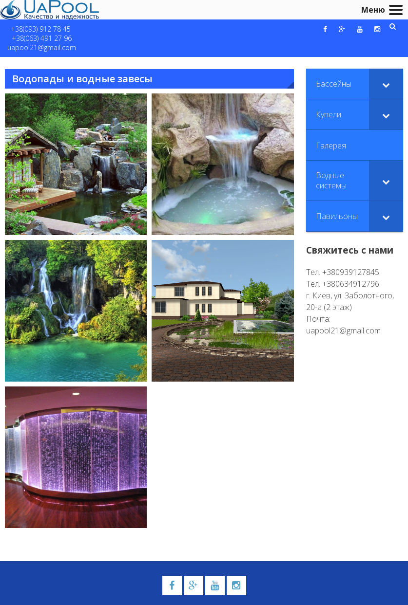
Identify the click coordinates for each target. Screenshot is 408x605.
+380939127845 (350, 272)
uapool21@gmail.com (41, 47)
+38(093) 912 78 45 (41, 29)
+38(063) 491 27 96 (42, 38)
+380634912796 (350, 283)
